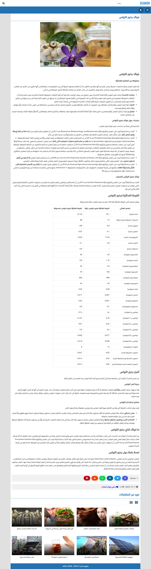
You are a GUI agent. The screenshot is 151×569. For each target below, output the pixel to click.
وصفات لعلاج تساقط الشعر (124, 528)
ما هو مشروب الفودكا (59, 557)
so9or (145, 3)
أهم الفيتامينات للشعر (92, 528)
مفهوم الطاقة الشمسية (124, 557)
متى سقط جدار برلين (27, 557)
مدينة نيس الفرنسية (92, 557)
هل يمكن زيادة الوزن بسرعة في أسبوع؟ (59, 528)
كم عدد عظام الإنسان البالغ (27, 528)
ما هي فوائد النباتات (108, 487)
